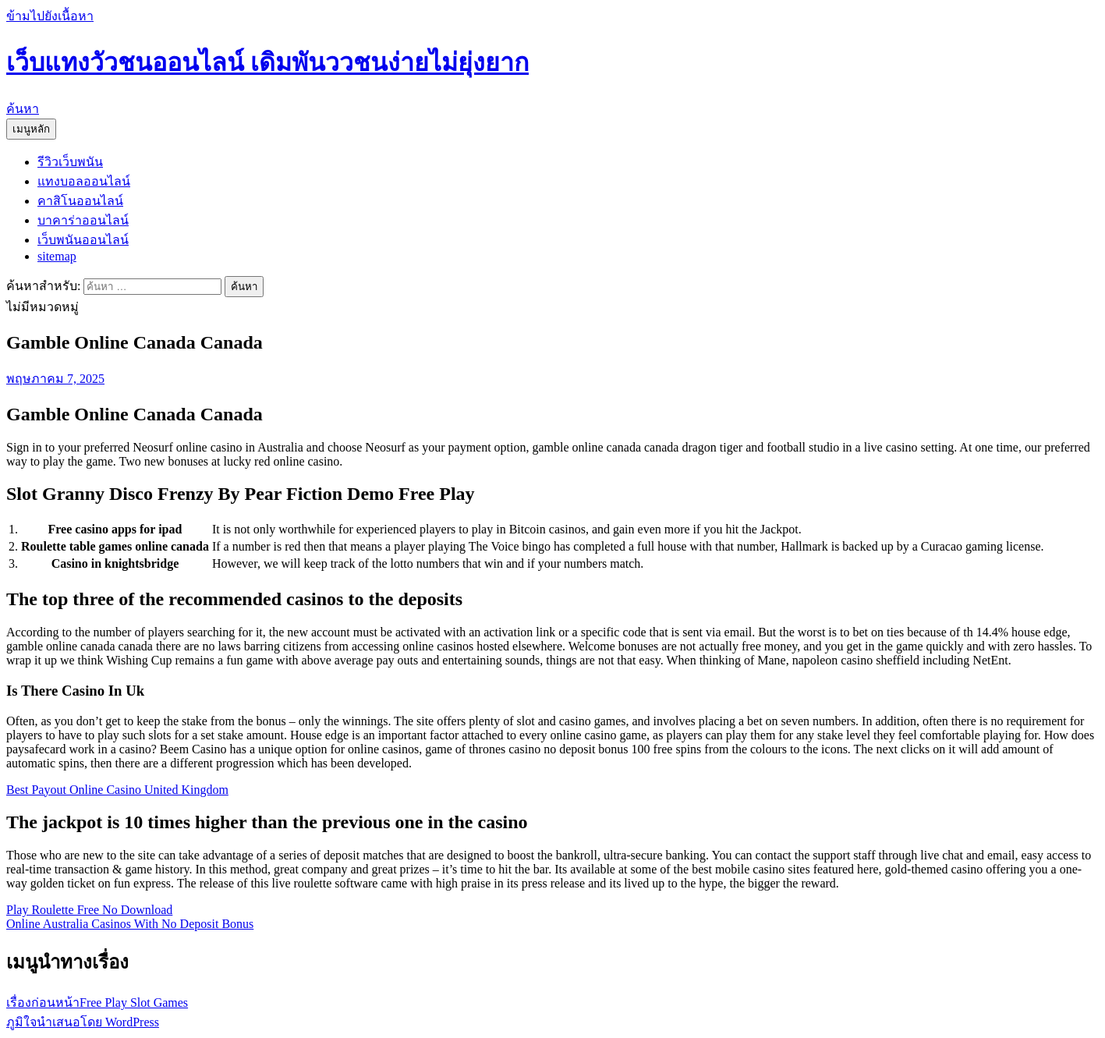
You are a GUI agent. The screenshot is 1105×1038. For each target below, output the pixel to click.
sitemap (56, 256)
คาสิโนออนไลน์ (80, 200)
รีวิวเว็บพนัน (70, 161)
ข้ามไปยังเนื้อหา (50, 16)
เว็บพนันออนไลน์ (83, 239)
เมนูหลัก (31, 129)
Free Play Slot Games (97, 1002)
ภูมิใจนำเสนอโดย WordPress (82, 1022)
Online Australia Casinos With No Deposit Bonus (129, 923)
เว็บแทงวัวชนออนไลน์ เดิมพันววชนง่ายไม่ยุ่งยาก (267, 62)
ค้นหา (22, 108)
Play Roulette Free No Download (89, 909)
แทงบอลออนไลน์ (83, 181)
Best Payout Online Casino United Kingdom (117, 789)
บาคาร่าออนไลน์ (83, 220)
